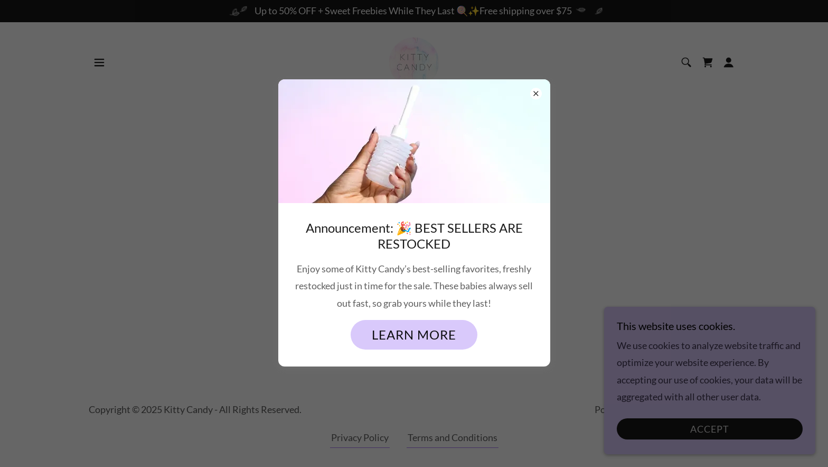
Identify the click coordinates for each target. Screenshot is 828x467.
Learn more (414, 334)
